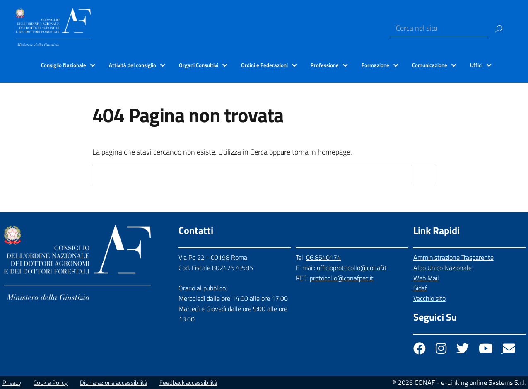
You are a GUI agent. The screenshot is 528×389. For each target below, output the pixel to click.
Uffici (476, 65)
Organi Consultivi (198, 65)
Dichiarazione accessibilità (113, 382)
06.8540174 (323, 257)
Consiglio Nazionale (63, 65)
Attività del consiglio (132, 65)
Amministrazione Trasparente (453, 257)
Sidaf (420, 288)
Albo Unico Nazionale (442, 268)
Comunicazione (429, 65)
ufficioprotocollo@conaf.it (352, 268)
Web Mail (426, 278)
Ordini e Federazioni (264, 65)
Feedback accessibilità (188, 382)
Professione (325, 65)
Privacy (11, 382)
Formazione (375, 65)
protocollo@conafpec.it (342, 278)
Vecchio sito (429, 298)
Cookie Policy (51, 382)
